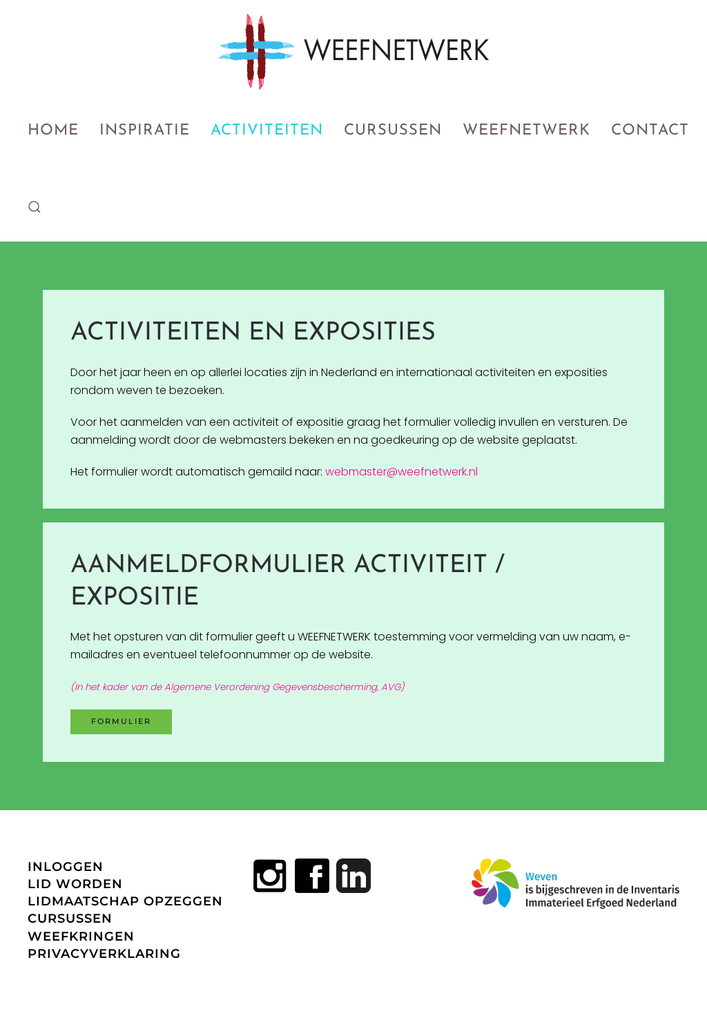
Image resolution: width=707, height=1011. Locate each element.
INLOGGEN (66, 866)
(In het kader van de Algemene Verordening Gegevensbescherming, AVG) (237, 687)
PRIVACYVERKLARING (104, 953)
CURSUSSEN (70, 918)
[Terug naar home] (354, 52)
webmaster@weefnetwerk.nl (401, 472)
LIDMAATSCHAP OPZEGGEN (125, 901)
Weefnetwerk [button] (526, 131)
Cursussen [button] (393, 131)
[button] (34, 207)
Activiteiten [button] (267, 131)
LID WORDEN (75, 884)
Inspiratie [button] (144, 131)
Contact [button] (650, 131)
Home (53, 131)
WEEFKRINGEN (81, 936)
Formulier (121, 721)
